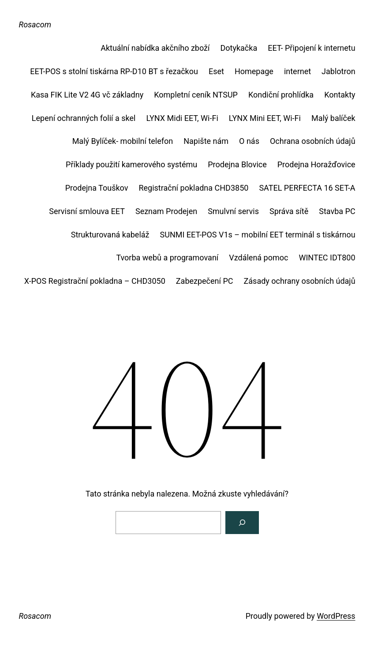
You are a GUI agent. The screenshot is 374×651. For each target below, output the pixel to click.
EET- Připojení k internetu (311, 48)
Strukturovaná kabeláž (110, 234)
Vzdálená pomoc (258, 257)
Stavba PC (337, 211)
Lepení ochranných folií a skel (84, 118)
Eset (216, 71)
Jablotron (338, 71)
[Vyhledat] (242, 522)
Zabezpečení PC (204, 281)
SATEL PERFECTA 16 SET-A (307, 187)
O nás (249, 141)
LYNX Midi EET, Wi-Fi (182, 118)
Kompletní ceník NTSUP (196, 94)
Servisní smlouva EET (87, 211)
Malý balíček (333, 118)
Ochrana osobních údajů (312, 141)
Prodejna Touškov (96, 187)
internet (297, 71)
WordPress (336, 616)
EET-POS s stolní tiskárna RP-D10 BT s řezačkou (114, 71)
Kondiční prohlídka (281, 94)
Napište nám (205, 141)
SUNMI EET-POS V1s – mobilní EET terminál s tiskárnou (257, 234)
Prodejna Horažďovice (316, 164)
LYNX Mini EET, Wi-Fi (265, 118)
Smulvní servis (233, 211)
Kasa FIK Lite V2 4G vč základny (87, 94)
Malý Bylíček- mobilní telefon (122, 141)
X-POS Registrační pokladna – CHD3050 (94, 281)
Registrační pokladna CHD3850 (193, 187)
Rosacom (35, 24)
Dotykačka (238, 48)
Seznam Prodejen (166, 211)
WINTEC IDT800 (327, 257)
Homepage (254, 71)
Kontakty (339, 94)
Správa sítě (288, 211)
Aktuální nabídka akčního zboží (155, 48)
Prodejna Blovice (237, 164)
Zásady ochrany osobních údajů (299, 281)
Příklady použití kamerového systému (131, 164)
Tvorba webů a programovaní (167, 257)
